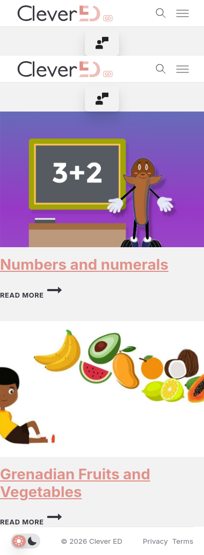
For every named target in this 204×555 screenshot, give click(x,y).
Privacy (155, 541)
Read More (31, 295)
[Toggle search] (161, 13)
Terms (182, 541)
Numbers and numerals (84, 264)
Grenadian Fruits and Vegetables (75, 483)
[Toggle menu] (182, 13)
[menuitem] (102, 43)
